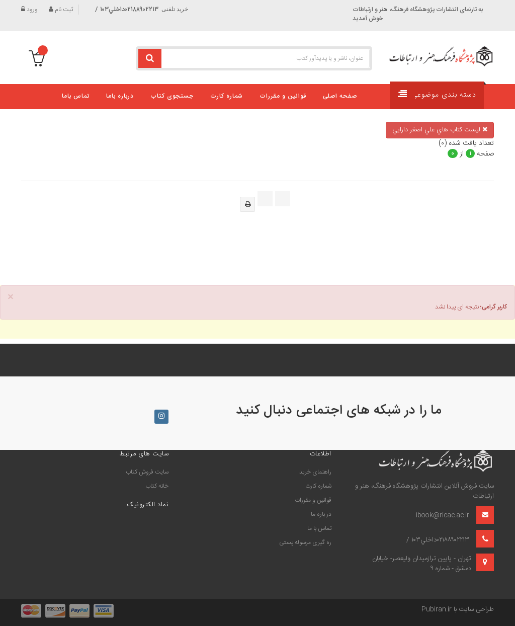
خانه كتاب (156, 486)
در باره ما (321, 514)
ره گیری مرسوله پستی (305, 542)
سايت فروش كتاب (147, 472)
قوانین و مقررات (313, 500)
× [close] (11, 297)
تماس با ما (319, 528)
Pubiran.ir (436, 609)
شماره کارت (318, 486)
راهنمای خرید (315, 472)
